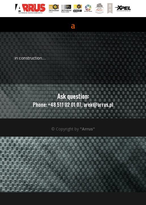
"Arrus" (87, 129)
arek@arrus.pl (98, 104)
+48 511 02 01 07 (64, 104)
